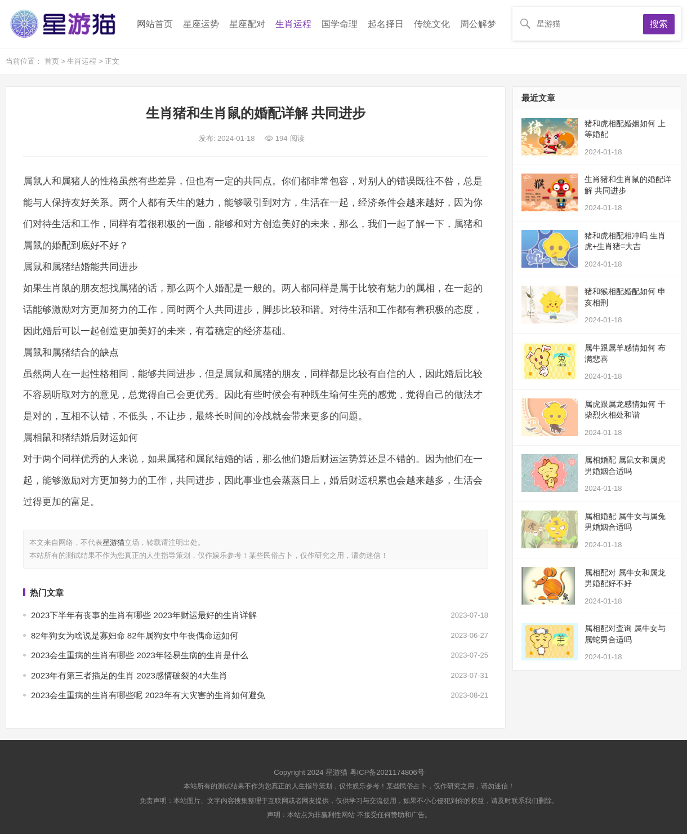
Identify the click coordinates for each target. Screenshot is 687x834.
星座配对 (247, 24)
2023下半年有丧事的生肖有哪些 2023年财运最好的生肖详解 (144, 615)
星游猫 (113, 542)
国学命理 (340, 24)
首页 (52, 61)
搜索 (659, 24)
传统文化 (432, 24)
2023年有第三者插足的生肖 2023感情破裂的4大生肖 (129, 675)
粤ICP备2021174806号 (387, 772)
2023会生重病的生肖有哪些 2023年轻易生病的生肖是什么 (139, 655)
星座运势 (201, 24)
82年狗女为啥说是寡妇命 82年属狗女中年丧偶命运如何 (134, 635)
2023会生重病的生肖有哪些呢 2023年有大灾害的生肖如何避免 (148, 695)
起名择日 (386, 24)
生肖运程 (293, 24)
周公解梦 (478, 24)
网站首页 (155, 24)
